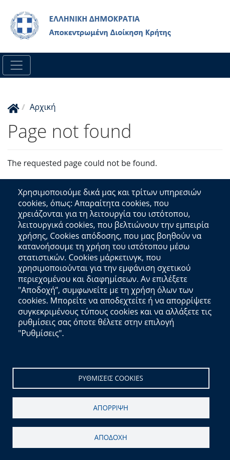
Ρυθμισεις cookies (110, 378)
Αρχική (43, 106)
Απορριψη (110, 407)
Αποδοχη (110, 437)
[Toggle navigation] (17, 65)
